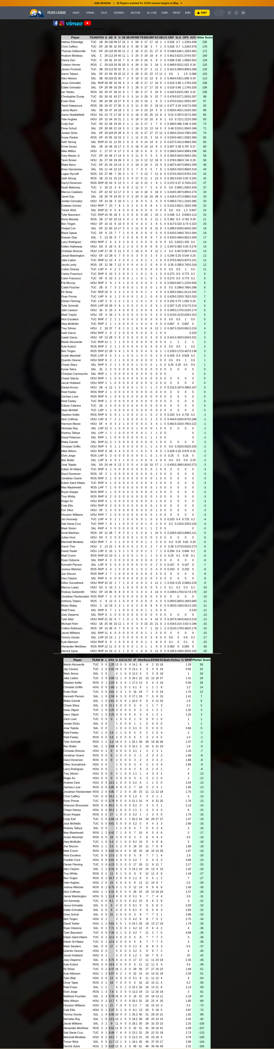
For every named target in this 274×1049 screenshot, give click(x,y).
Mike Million (68, 151)
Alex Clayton (69, 578)
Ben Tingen (68, 223)
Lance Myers (69, 110)
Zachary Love (69, 396)
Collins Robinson (71, 628)
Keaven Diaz (69, 237)
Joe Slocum (68, 573)
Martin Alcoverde (71, 342)
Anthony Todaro (71, 601)
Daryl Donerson (71, 473)
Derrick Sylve (69, 651)
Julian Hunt (68, 537)
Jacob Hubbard (70, 382)
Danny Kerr (68, 60)
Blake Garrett (69, 442)
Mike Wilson (68, 451)
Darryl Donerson (71, 182)
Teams (164, 12)
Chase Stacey (70, 378)
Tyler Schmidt (69, 305)
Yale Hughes (69, 119)
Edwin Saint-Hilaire (73, 482)
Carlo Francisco (71, 278)
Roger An (67, 501)
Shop (202, 12)
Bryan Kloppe (69, 492)
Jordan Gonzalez (71, 201)
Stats (105, 12)
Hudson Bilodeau (72, 55)
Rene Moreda (69, 219)
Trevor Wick (68, 210)
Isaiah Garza (69, 337)
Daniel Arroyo (69, 387)
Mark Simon (68, 528)
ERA (111, 659)
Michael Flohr (69, 623)
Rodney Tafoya (70, 432)
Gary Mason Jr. (70, 155)
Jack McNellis (72, 823)
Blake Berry (68, 164)
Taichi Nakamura (71, 105)
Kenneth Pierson (71, 564)
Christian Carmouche (74, 373)
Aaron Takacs (69, 73)
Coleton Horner (70, 64)
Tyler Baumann (70, 214)
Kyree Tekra (68, 369)
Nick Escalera (69, 319)
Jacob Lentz (68, 264)
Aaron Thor (68, 546)
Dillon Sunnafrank (72, 582)
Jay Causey (71, 669)
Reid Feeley (68, 392)
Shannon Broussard (76, 805)
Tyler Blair (67, 619)
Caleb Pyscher (70, 287)
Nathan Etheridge (72, 42)
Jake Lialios (68, 260)
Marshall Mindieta (72, 541)
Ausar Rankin (69, 137)
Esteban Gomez (71, 205)
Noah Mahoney (70, 187)
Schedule (120, 12)
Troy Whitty (68, 496)
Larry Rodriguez (71, 242)
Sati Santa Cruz (71, 523)
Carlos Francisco (71, 273)
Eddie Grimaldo (71, 87)
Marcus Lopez (70, 587)
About (77, 12)
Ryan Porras (69, 296)
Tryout (176, 12)
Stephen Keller (70, 414)
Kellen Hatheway (71, 246)
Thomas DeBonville (73, 51)
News (188, 12)
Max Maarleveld (71, 487)
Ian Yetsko (67, 92)
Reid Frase (68, 610)
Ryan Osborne (70, 560)
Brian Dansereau (71, 169)
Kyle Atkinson (69, 641)
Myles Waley (69, 605)
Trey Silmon (68, 328)
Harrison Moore (71, 423)
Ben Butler (67, 460)
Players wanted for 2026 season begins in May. (149, 3)
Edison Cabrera (71, 405)
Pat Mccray (68, 282)
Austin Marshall (70, 355)
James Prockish (71, 69)
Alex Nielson (69, 78)
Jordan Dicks (69, 132)
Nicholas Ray (69, 428)
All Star (152, 12)
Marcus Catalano (71, 192)
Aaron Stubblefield (72, 114)
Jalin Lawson (69, 310)
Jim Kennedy (69, 519)
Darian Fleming (70, 301)
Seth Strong (68, 142)
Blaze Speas (69, 232)
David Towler (69, 551)
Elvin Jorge (68, 455)
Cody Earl (67, 123)
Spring (91, 12)
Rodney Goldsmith (72, 591)
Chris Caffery (69, 46)
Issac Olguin (71, 709)
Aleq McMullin (70, 323)
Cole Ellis (67, 505)
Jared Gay (67, 196)
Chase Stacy (69, 364)
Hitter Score (205, 37)
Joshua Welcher (71, 569)
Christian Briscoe (71, 251)
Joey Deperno (70, 614)
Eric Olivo (67, 510)
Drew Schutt (69, 128)
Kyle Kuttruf (68, 346)
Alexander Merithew (73, 646)
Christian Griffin (71, 446)
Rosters (136, 12)
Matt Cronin (68, 555)
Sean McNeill (69, 410)
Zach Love (70, 719)
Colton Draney (70, 269)
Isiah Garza (68, 332)
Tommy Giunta (70, 637)
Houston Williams (72, 514)
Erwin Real (68, 101)
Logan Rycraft (70, 173)
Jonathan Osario (71, 478)
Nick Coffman (69, 419)
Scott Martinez (70, 532)
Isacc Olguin (71, 714)
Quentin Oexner (71, 360)
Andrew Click (72, 782)
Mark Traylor (69, 314)
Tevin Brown (69, 160)
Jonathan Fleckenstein (75, 596)
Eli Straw (66, 292)
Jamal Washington (72, 255)
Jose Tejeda (68, 464)
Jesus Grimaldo (71, 82)
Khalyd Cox (68, 228)
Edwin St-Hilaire (71, 469)
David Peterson (70, 437)
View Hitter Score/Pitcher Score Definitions (79, 28)
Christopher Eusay (72, 96)
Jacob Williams (70, 632)
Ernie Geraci (69, 146)
